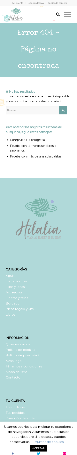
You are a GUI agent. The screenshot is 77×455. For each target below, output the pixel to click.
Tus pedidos (15, 413)
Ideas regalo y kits (19, 309)
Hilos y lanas (15, 287)
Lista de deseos (36, 3)
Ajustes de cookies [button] (49, 442)
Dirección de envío (20, 418)
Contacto (13, 377)
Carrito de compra (57, 3)
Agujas (11, 276)
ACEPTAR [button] (38, 448)
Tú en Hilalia (15, 407)
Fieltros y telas (17, 298)
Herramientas (16, 281)
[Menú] (65, 14)
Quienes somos (18, 344)
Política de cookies (20, 350)
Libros (10, 314)
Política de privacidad (22, 355)
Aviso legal (14, 361)
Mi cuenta (17, 3)
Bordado (13, 303)
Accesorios (14, 292)
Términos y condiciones (24, 366)
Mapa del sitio (16, 372)
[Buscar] (56, 14)
